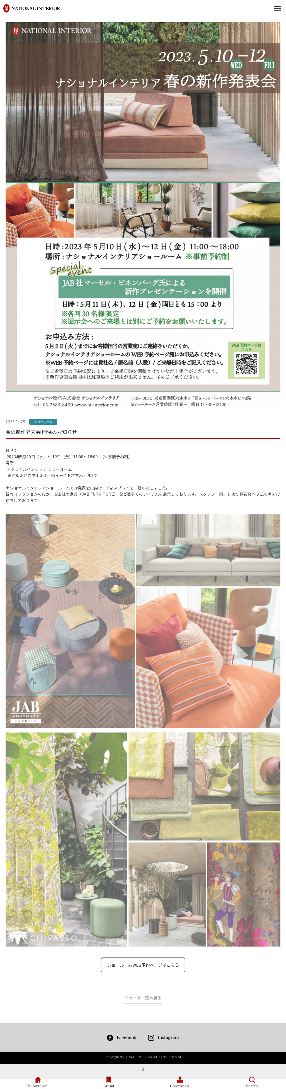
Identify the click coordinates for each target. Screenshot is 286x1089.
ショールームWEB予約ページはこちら (143, 965)
